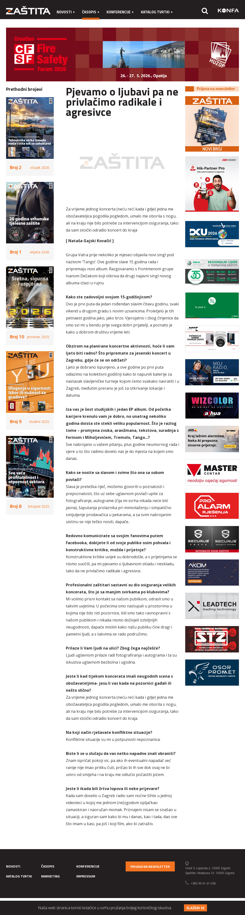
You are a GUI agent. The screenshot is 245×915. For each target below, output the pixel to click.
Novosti (66, 12)
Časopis (90, 12)
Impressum (94, 21)
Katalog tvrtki (157, 12)
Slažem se (195, 908)
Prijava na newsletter (150, 866)
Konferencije (120, 12)
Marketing (67, 21)
